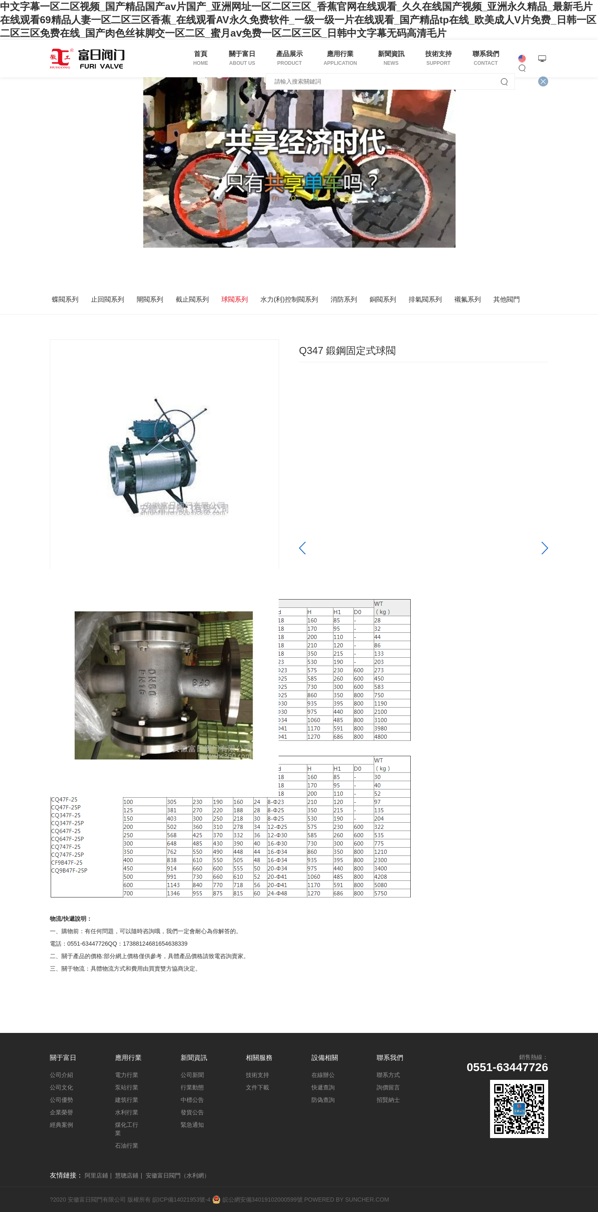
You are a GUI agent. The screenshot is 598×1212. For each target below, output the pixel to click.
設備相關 (324, 1057)
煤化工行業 (126, 1128)
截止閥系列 (192, 299)
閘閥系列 (150, 299)
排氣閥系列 (425, 299)
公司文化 (61, 1087)
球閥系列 (234, 299)
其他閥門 (506, 299)
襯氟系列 (467, 299)
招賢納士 (388, 1099)
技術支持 (257, 1075)
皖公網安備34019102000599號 (263, 1199)
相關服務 (259, 1057)
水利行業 (126, 1112)
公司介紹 (61, 1075)
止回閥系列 (107, 299)
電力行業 (126, 1075)
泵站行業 (126, 1087)
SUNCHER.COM (367, 1199)
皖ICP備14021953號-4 (181, 1199)
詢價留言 (388, 1087)
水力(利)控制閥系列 (289, 299)
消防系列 (344, 299)
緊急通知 (192, 1124)
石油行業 (126, 1145)
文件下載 (257, 1087)
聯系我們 (390, 1057)
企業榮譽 (61, 1112)
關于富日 (63, 1057)
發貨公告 (192, 1112)
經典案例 (61, 1124)
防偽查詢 (323, 1099)
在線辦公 (323, 1075)
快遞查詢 (323, 1087)
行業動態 (192, 1087)
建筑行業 (126, 1099)
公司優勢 (61, 1099)
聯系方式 (388, 1075)
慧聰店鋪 (126, 1175)
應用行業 (128, 1057)
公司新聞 (192, 1075)
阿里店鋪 (96, 1175)
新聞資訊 (194, 1057)
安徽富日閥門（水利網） (178, 1175)
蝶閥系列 (65, 299)
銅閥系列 (383, 299)
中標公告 (192, 1099)
